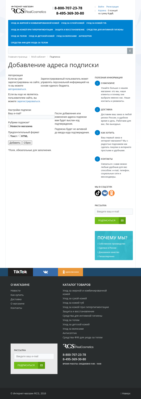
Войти (101, 7)
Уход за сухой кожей (75, 298)
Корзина (102, 10)
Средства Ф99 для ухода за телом (82, 337)
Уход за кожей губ (73, 302)
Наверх (125, 393)
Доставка (16, 299)
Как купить (17, 295)
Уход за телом (71, 320)
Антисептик (70, 333)
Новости (15, 290)
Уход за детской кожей (76, 324)
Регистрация (112, 7)
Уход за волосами (73, 328)
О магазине (17, 303)
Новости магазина (20, 126)
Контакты (16, 308)
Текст (12, 136)
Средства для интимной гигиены (82, 315)
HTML (23, 136)
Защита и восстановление (78, 311)
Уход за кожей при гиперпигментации (86, 307)
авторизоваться (17, 89)
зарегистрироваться (28, 101)
